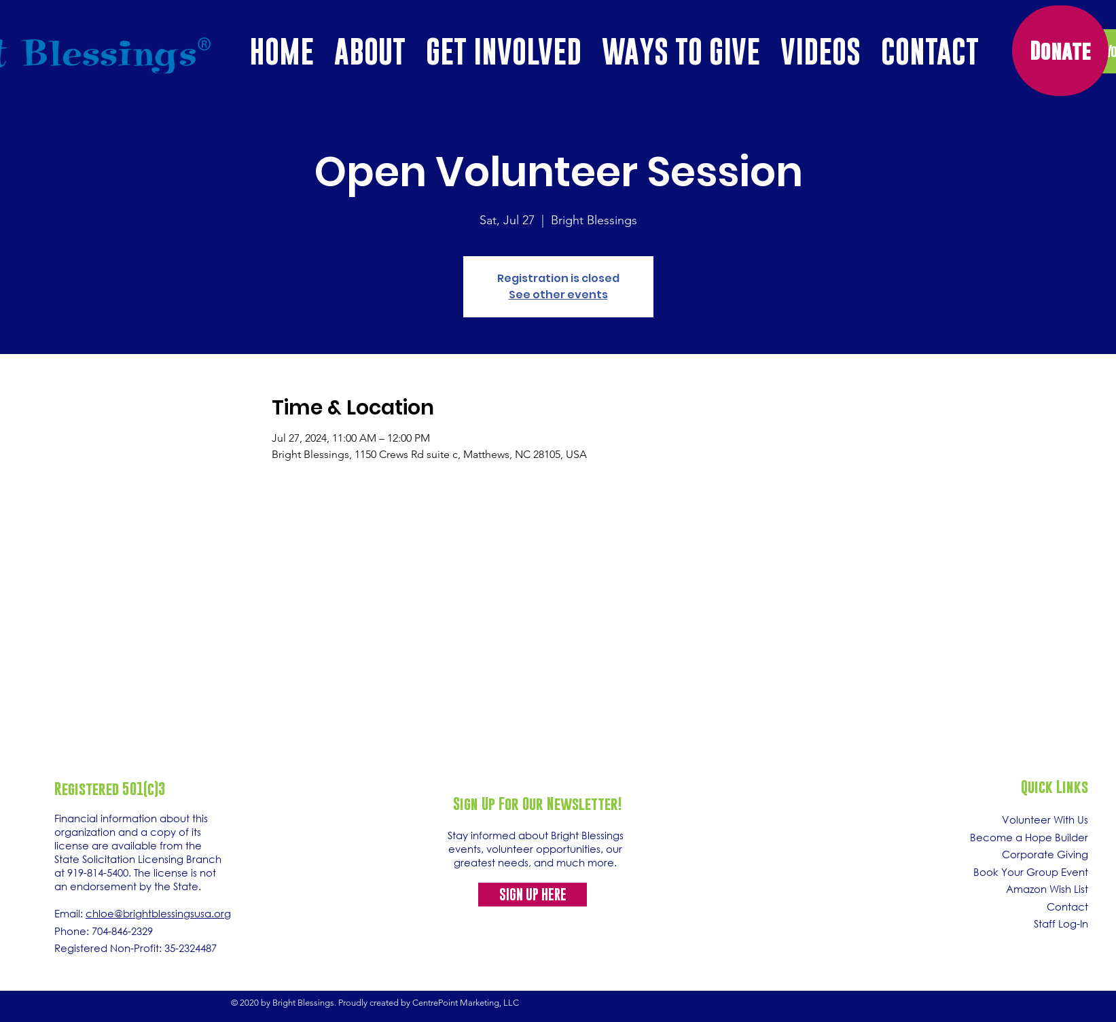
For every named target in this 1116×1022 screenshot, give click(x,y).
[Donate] (1060, 50)
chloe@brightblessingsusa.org (158, 913)
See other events (558, 294)
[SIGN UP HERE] (532, 894)
